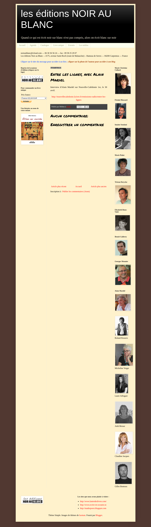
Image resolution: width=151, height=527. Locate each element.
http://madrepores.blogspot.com (93, 508)
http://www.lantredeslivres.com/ (93, 501)
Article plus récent (58, 186)
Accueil (22, 45)
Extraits (71, 45)
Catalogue (45, 45)
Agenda (33, 45)
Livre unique (58, 45)
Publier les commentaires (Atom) (76, 191)
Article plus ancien (98, 186)
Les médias (83, 45)
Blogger (99, 515)
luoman (82, 515)
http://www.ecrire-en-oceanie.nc (93, 505)
